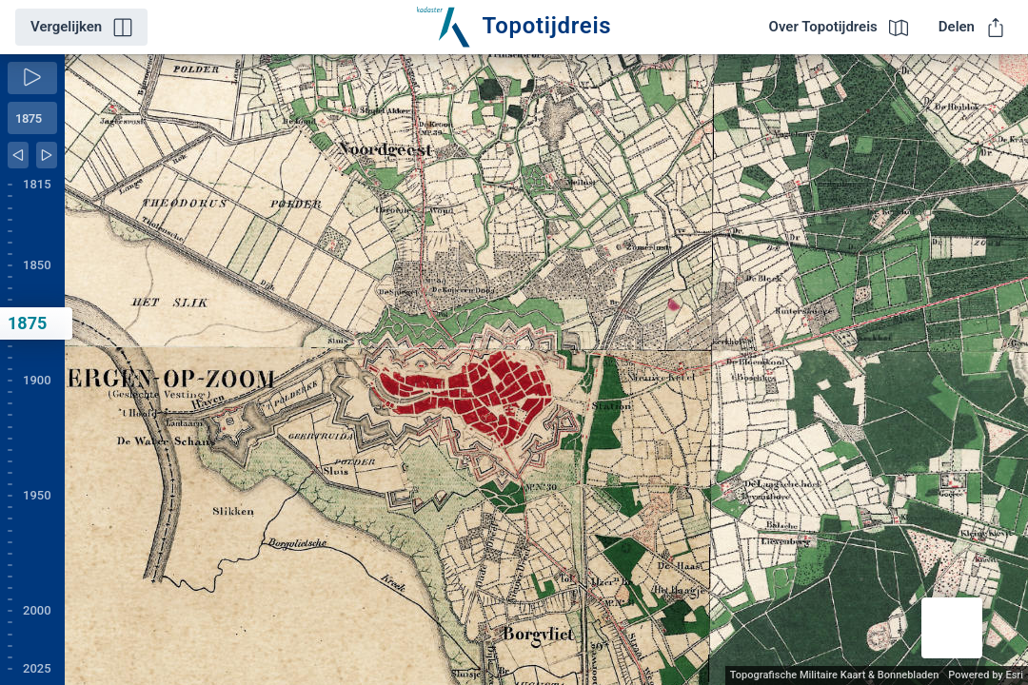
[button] (951, 627)
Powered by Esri (985, 675)
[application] (546, 369)
